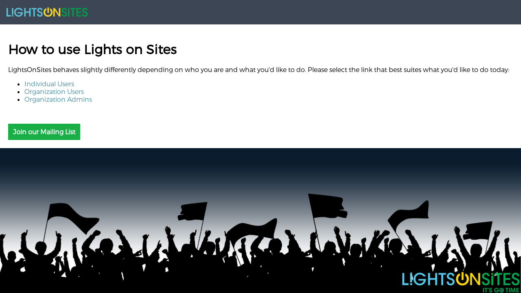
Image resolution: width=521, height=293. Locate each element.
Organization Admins (58, 99)
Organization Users (54, 91)
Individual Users (49, 83)
